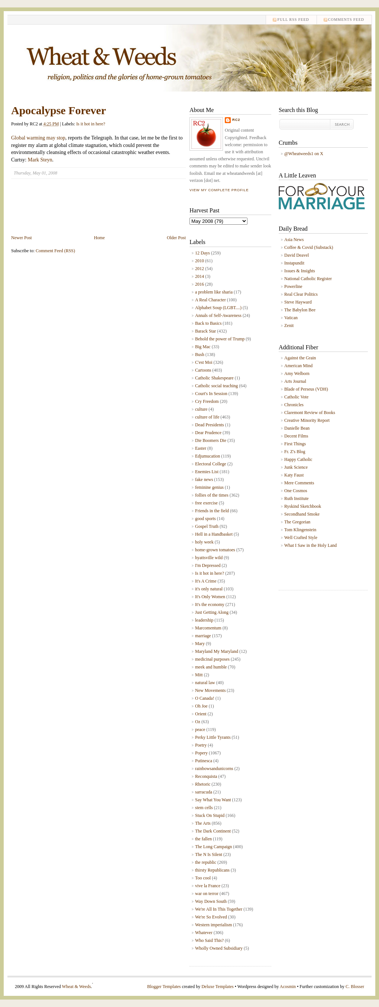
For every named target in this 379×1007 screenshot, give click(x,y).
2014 (199, 276)
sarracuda (203, 792)
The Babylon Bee (299, 309)
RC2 (236, 120)
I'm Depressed (207, 565)
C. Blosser (355, 986)
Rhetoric (202, 784)
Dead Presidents (209, 424)
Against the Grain (300, 357)
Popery (201, 753)
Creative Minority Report (307, 420)
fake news (204, 479)
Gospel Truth (206, 526)
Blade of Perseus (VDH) (306, 389)
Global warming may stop (38, 138)
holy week (204, 542)
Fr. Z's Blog (294, 451)
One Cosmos (295, 490)
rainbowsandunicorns (214, 768)
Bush (199, 354)
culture (201, 409)
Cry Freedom (207, 401)
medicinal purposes (212, 659)
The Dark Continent (213, 831)
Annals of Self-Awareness (218, 315)
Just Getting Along (212, 612)
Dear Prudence (208, 432)
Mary (200, 643)
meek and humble (211, 667)
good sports (205, 518)
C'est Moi (204, 362)
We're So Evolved (211, 917)
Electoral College (210, 463)
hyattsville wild (209, 557)
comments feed (346, 19)
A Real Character (210, 299)
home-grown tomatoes (215, 549)
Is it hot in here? (90, 123)
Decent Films (296, 436)
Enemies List (206, 471)
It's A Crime (206, 581)
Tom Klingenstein (300, 529)
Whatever (204, 932)
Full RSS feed (293, 19)
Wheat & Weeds (76, 986)
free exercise (206, 503)
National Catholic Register (308, 278)
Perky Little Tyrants (213, 737)
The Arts (203, 823)
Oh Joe (201, 706)
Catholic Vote (296, 397)
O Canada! (204, 698)
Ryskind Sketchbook (302, 506)
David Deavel (296, 255)
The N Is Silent (208, 854)
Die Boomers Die (210, 440)
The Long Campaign (213, 846)
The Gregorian (297, 522)
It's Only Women (210, 596)
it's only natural (209, 588)
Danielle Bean (297, 428)
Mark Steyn (40, 160)
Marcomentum (208, 628)
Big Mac (203, 346)
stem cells (204, 807)
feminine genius (209, 487)
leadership (204, 620)
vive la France (207, 885)
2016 (199, 284)
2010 (199, 260)
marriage (203, 635)
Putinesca (203, 760)
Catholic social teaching (216, 385)
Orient (201, 713)
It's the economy (209, 604)
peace (200, 729)
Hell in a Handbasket (214, 534)
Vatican (291, 317)
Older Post (176, 237)
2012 (199, 268)
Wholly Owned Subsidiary (219, 948)
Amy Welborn (297, 373)
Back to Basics (208, 323)
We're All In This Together (218, 909)
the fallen (203, 838)
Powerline (293, 286)
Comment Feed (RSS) (55, 250)
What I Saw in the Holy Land (310, 545)
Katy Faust (294, 475)
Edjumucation (207, 456)
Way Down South (211, 901)
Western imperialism (213, 924)
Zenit (289, 325)
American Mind (298, 365)
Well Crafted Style (300, 537)
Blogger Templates (164, 986)
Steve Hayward (298, 302)
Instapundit (294, 263)
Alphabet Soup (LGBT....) (218, 307)
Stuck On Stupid (209, 815)
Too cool (203, 878)
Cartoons (203, 370)
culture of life (207, 417)
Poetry (201, 745)
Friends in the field (212, 510)
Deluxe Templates (217, 986)
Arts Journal (295, 381)
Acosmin (288, 986)
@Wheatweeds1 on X (303, 153)
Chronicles (294, 404)
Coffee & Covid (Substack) (308, 247)
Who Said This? (209, 940)
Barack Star (205, 331)
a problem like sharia (214, 292)
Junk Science (296, 467)
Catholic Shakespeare (214, 378)
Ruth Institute (296, 498)
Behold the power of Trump (219, 338)
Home (99, 237)
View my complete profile (219, 190)
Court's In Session (211, 393)
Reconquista (206, 776)
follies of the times (212, 495)
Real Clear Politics (301, 294)
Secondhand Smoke (302, 514)
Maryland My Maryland (216, 651)
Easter (200, 448)
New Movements (210, 690)
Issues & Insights (299, 270)
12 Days (202, 253)
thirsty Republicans (212, 870)
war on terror (206, 893)
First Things (295, 443)
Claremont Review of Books (309, 412)
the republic (205, 862)
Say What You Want (213, 799)
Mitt (199, 674)
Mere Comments (299, 482)
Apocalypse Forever (58, 110)
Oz (197, 721)
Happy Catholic (298, 459)
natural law (205, 682)
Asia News (294, 239)
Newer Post (21, 237)
